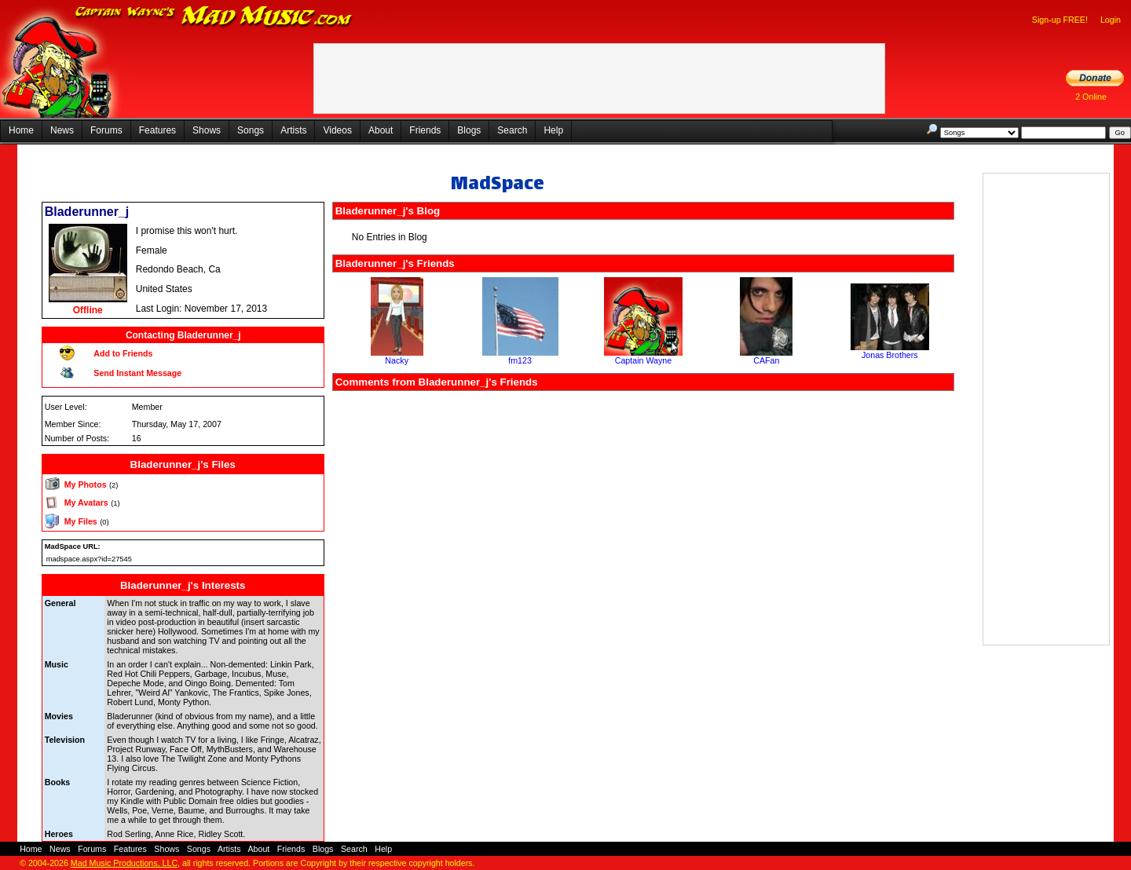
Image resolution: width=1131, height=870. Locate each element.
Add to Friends (122, 353)
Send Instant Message (137, 373)
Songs (250, 130)
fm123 (520, 360)
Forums (106, 130)
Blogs (469, 130)
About (380, 130)
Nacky (396, 360)
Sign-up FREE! (1060, 19)
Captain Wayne (643, 360)
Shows (206, 130)
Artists (293, 130)
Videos (337, 130)
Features (157, 130)
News (62, 130)
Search (512, 130)
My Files (80, 521)
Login (1110, 19)
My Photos (85, 484)
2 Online (1091, 96)
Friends (425, 130)
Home (21, 130)
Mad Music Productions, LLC (124, 863)
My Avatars (86, 502)
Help (553, 130)
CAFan (766, 360)
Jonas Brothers (890, 355)
